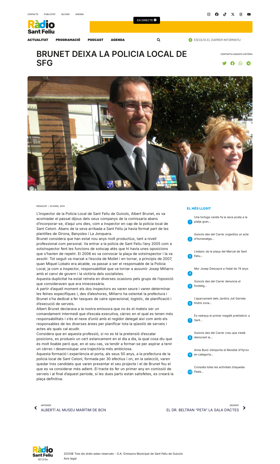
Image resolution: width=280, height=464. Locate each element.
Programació (68, 40)
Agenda (79, 14)
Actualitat (38, 40)
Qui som (65, 14)
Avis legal (70, 458)
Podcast (95, 40)
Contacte (33, 14)
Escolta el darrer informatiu (216, 40)
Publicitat (50, 14)
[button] (158, 40)
